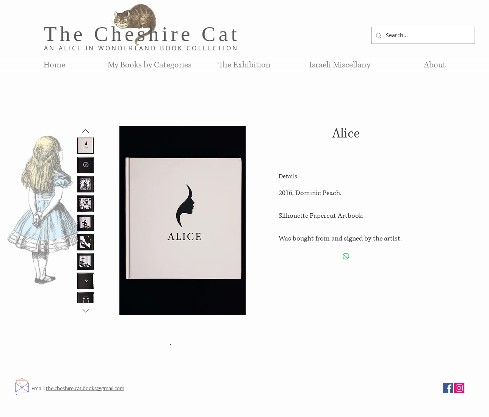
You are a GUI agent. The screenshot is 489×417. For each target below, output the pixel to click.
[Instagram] (459, 388)
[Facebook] (448, 388)
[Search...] (422, 35)
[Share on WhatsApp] (346, 256)
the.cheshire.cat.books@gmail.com (85, 388)
